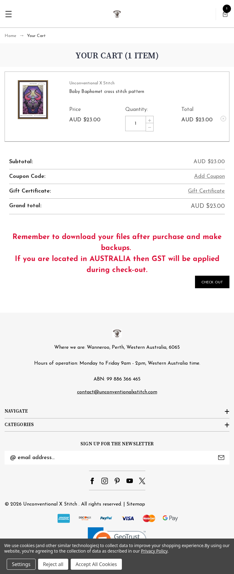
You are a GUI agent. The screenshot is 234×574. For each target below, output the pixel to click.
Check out (212, 282)
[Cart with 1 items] (225, 14)
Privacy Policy (154, 551)
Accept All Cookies (96, 564)
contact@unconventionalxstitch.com (117, 392)
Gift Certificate (206, 191)
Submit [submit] (221, 457)
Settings (21, 564)
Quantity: (136, 109)
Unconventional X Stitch (50, 504)
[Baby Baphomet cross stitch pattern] (135, 123)
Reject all (53, 564)
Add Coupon (209, 176)
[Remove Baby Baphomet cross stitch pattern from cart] (223, 118)
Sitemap (135, 504)
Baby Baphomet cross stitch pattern (106, 92)
